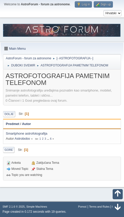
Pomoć (82, 206)
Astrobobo (22, 138)
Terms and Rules (99, 206)
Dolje (9, 114)
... (48, 138)
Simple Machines (36, 206)
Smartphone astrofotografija (26, 133)
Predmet (12, 124)
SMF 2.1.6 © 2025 (14, 206)
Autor (26, 124)
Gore (9, 149)
